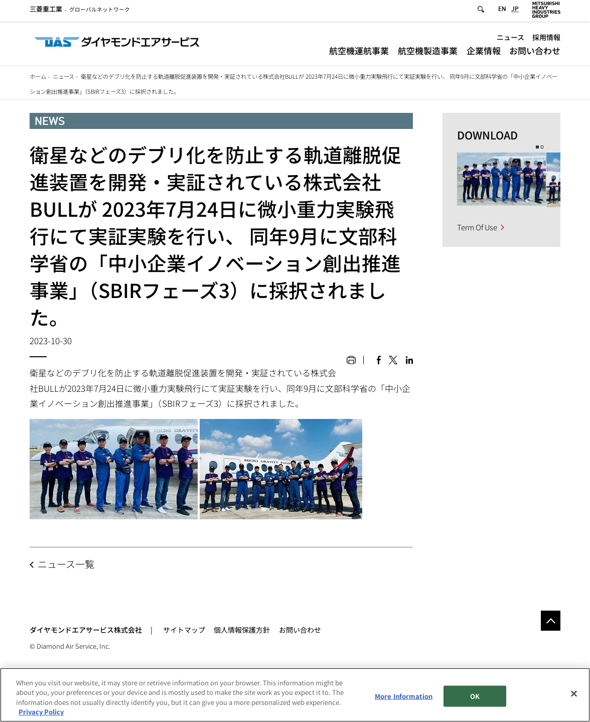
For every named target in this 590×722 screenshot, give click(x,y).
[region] (295, 695)
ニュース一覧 (66, 564)
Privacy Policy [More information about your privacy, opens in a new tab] (41, 711)
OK (475, 696)
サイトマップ (184, 630)
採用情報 (546, 40)
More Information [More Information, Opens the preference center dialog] (403, 696)
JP (515, 12)
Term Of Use (477, 227)
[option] (501, 180)
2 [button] (542, 147)
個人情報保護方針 (242, 630)
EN (502, 12)
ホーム (38, 76)
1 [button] (537, 147)
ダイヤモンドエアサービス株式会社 (86, 630)
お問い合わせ (534, 53)
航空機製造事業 (428, 53)
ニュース (510, 40)
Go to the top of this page (550, 620)
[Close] (574, 693)
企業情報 (484, 53)
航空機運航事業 (359, 53)
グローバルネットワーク (80, 12)
